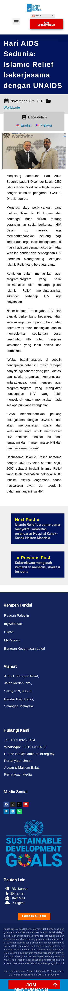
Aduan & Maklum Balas (22, 767)
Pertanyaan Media (18, 774)
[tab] (34, 984)
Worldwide (12, 107)
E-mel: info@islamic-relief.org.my (29, 754)
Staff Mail (17, 898)
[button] (16, 21)
